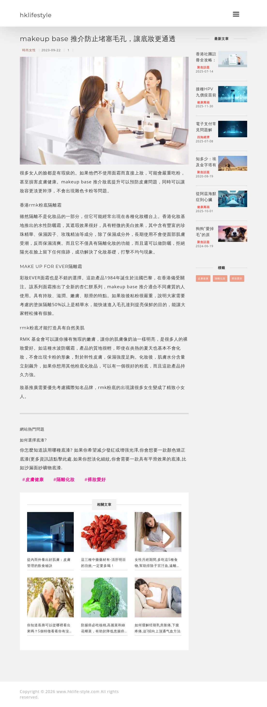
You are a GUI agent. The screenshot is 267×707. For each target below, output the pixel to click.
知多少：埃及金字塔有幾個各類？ (206, 165)
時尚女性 (29, 50)
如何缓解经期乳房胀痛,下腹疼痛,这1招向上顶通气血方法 (158, 628)
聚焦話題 (203, 67)
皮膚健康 (203, 278)
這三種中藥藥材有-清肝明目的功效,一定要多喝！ (103, 562)
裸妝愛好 (237, 278)
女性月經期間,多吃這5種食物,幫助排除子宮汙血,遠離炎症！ (157, 563)
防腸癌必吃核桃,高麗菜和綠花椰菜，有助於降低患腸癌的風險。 (103, 629)
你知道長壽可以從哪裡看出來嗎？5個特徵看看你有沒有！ (49, 629)
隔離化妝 (220, 278)
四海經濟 (203, 137)
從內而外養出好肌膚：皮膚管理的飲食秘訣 (49, 562)
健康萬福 (203, 102)
